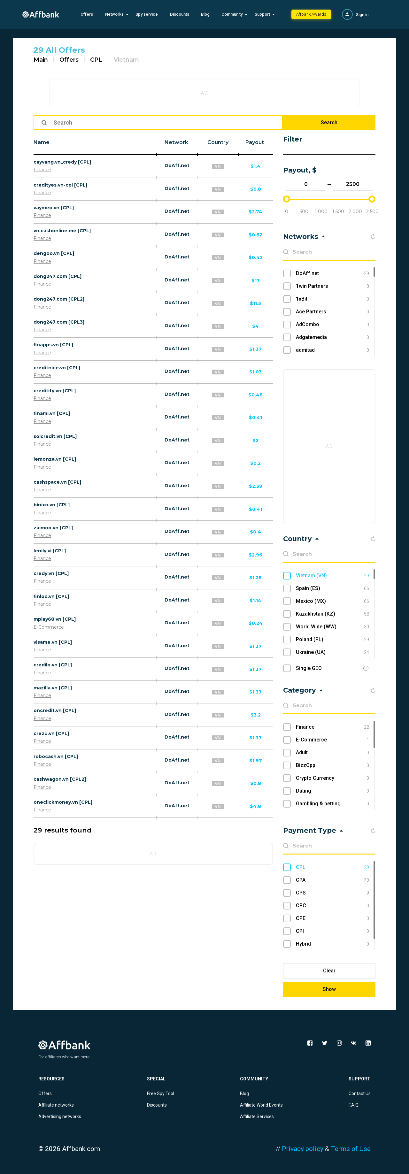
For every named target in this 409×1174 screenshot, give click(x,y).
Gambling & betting (332, 803)
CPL (96, 59)
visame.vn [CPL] (53, 642)
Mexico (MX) (332, 601)
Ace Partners (332, 311)
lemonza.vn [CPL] (55, 459)
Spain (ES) (332, 588)
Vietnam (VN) (332, 575)
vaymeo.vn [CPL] (54, 208)
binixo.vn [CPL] (52, 505)
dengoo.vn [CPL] (54, 253)
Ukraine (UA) (332, 652)
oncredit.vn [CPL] (55, 710)
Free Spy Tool (160, 1093)
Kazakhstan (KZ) (332, 614)
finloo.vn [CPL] (51, 596)
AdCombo (332, 324)
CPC (332, 905)
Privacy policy (302, 1149)
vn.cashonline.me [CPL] (62, 231)
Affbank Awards (311, 14)
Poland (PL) (332, 639)
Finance (42, 170)
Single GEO (309, 668)
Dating (332, 791)
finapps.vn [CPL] (53, 345)
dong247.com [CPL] (57, 276)
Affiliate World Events (261, 1105)
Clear (329, 971)
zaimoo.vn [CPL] (53, 528)
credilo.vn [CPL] (53, 665)
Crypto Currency (332, 778)
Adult (332, 752)
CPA (332, 880)
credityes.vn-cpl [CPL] (60, 185)
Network (176, 142)
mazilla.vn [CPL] (53, 688)
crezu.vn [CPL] (51, 733)
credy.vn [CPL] (51, 573)
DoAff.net (177, 165)
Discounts (179, 14)
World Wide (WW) (332, 626)
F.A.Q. (354, 1105)
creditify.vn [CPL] (55, 391)
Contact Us (360, 1093)
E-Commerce (49, 627)
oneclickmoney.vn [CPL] (63, 802)
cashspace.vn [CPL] (57, 482)
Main (41, 59)
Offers (87, 14)
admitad (332, 350)
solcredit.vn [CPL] (55, 436)
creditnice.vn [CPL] (57, 368)
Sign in (362, 14)
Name (42, 142)
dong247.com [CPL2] (59, 299)
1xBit (332, 299)
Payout (254, 142)
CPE (332, 918)
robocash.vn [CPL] (56, 756)
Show (329, 989)
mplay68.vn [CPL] (55, 619)
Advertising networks (59, 1116)
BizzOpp (332, 765)
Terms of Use (351, 1149)
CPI (332, 931)
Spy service (146, 14)
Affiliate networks (56, 1105)
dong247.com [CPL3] (59, 322)
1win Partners (332, 286)
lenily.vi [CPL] (50, 551)
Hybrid (332, 944)
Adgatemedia (332, 337)
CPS (332, 892)
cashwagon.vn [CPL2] (60, 779)
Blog (205, 14)
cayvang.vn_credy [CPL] (62, 162)
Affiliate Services (257, 1116)
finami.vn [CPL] (52, 413)
